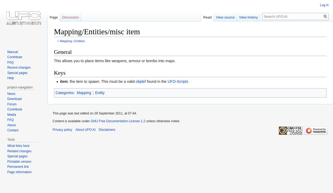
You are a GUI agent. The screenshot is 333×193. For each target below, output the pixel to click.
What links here (18, 146)
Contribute (14, 57)
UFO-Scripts (178, 81)
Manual (12, 52)
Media (11, 115)
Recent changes (19, 67)
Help (10, 78)
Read (207, 17)
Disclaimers (107, 130)
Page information (19, 172)
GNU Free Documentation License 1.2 (118, 121)
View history (248, 17)
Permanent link (18, 167)
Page (54, 17)
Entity (100, 93)
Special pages (17, 73)
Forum (12, 104)
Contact (12, 130)
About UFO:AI (85, 130)
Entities (80, 41)
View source (225, 17)
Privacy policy (62, 130)
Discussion (70, 17)
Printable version (19, 162)
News (11, 94)
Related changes (19, 151)
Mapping (66, 41)
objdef (141, 81)
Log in (324, 5)
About (11, 125)
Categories (65, 93)
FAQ (10, 62)
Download (14, 99)
